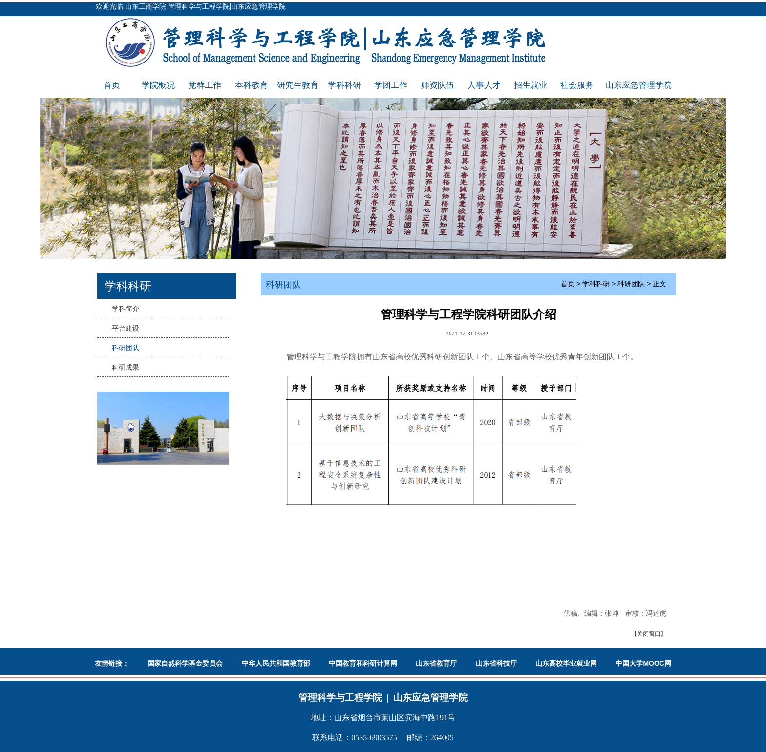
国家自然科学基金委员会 (185, 663)
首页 (112, 85)
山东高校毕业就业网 (566, 663)
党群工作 (204, 85)
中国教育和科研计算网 (363, 663)
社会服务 (577, 85)
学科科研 (344, 85)
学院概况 (158, 85)
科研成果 (125, 367)
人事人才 (484, 85)
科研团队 (125, 348)
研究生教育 (298, 85)
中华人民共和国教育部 (276, 663)
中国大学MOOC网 (643, 663)
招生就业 (530, 85)
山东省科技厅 (496, 663)
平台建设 (125, 328)
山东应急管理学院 (638, 85)
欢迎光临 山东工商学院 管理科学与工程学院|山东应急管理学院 (191, 6)
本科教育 (251, 85)
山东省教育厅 (436, 663)
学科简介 (125, 309)
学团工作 (390, 85)
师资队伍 (437, 85)
